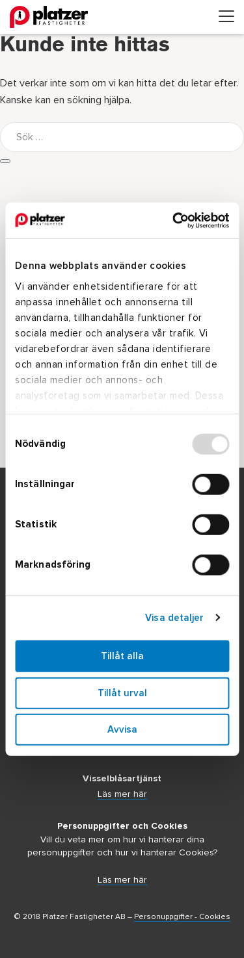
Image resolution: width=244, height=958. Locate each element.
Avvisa (122, 730)
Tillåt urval (122, 693)
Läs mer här (122, 794)
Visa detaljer (174, 617)
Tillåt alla (122, 656)
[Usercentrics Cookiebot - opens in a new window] (173, 220)
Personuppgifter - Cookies (182, 917)
